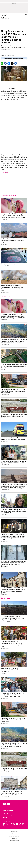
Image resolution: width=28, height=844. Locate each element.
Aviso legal (14, 838)
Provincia (9, 172)
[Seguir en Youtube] (17, 824)
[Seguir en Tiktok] (20, 824)
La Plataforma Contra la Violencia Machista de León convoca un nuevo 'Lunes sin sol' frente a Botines (12, 793)
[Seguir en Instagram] (14, 824)
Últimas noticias (5, 598)
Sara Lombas (4, 244)
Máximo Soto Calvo (5, 265)
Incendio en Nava (20, 1)
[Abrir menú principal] (26, 15)
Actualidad (3, 172)
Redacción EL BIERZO (6, 621)
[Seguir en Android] (3, 817)
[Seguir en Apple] (6, 817)
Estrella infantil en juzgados (13, 1)
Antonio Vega (4, 219)
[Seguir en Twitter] (7, 824)
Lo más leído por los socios (8, 195)
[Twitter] (12, 63)
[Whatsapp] (2, 63)
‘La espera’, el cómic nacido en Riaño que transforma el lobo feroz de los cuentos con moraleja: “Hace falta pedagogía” (14, 486)
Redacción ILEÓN (5, 292)
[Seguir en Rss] (4, 826)
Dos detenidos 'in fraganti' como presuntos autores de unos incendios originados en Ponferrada (12, 618)
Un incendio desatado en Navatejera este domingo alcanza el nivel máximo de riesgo (13, 240)
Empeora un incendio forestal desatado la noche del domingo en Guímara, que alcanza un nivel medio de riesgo (14, 341)
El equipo (14, 833)
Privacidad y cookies (14, 836)
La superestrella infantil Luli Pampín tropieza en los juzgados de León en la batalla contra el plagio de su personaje (13, 215)
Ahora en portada (6, 296)
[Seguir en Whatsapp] (23, 824)
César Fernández (5, 489)
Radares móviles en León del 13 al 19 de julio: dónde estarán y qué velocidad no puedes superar (13, 391)
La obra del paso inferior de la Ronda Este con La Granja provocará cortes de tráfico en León (14, 366)
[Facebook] (5, 63)
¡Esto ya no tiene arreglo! (8, 264)
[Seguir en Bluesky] (4, 824)
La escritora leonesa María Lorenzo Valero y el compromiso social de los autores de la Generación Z (14, 511)
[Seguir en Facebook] (9, 824)
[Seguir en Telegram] (11, 824)
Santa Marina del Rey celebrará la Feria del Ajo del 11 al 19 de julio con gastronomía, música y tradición (13, 694)
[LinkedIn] (15, 63)
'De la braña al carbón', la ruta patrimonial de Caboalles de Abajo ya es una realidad (13, 670)
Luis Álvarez (3, 673)
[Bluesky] (8, 63)
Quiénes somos (14, 831)
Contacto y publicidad (14, 840)
